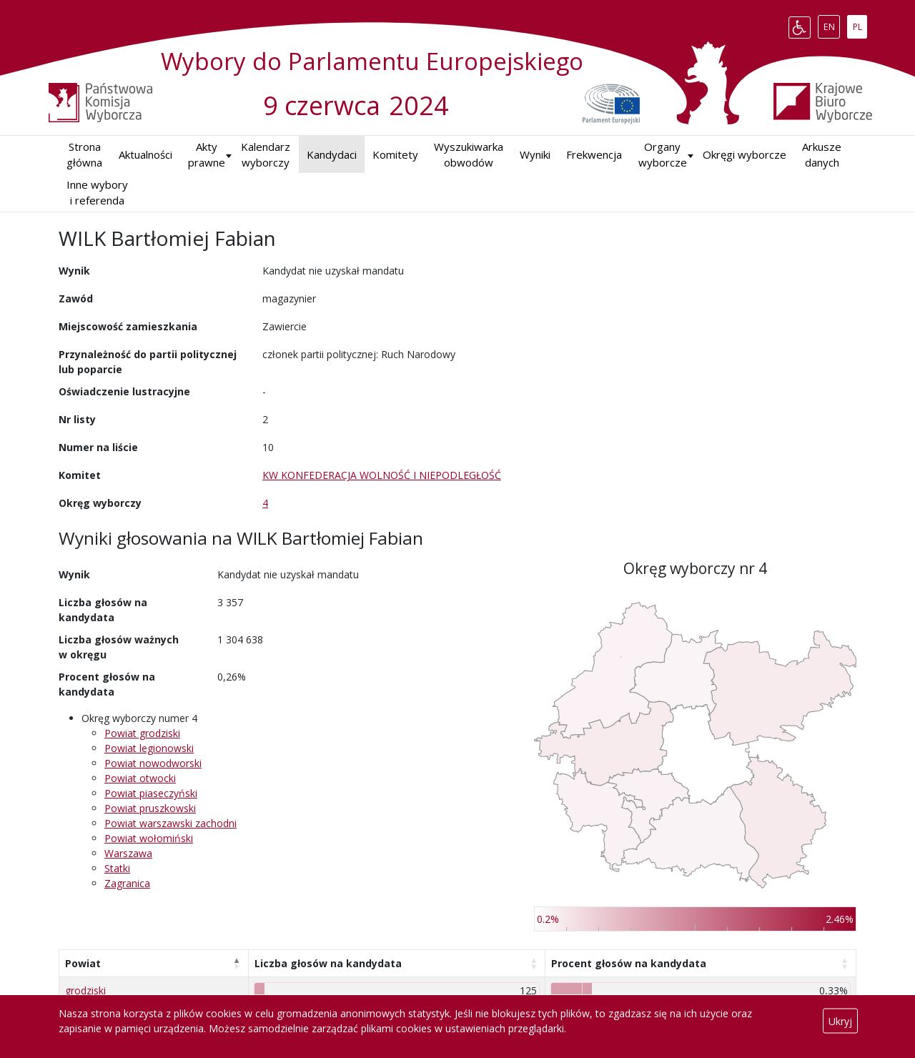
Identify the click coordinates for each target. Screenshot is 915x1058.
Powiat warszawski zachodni (170, 823)
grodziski (85, 990)
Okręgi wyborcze (744, 154)
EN (832, 24)
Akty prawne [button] (206, 154)
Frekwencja (594, 154)
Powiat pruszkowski (150, 808)
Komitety (395, 154)
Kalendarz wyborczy (265, 154)
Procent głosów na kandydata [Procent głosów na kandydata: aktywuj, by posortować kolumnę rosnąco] (628, 963)
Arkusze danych (821, 154)
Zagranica (127, 883)
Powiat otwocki (140, 778)
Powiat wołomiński (148, 838)
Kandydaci (332, 154)
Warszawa (128, 853)
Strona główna (84, 154)
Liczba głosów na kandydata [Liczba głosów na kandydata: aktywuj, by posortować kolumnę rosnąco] (328, 963)
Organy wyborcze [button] (662, 154)
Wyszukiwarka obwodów (468, 154)
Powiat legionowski (149, 748)
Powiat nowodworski (153, 763)
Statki (117, 868)
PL (860, 24)
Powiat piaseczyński (150, 793)
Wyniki (535, 154)
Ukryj (840, 1021)
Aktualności (145, 154)
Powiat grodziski (142, 733)
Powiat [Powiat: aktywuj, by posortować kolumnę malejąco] (83, 963)
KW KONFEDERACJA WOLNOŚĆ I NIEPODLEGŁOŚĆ (381, 475)
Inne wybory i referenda (97, 192)
